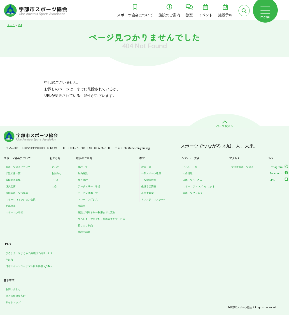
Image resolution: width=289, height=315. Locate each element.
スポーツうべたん (193, 179)
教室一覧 (146, 167)
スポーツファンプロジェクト (199, 186)
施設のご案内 (169, 14)
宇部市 (9, 259)
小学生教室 (147, 193)
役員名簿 (11, 186)
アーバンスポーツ (88, 193)
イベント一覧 (190, 167)
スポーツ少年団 (14, 212)
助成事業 (11, 205)
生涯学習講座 (148, 186)
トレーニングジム (88, 199)
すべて (55, 167)
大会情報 (188, 173)
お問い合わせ (13, 289)
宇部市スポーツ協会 (242, 167)
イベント (205, 14)
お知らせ (57, 173)
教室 (189, 14)
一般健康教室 (148, 179)
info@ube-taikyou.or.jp (137, 148)
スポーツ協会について (135, 14)
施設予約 (225, 14)
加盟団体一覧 (13, 173)
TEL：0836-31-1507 (74, 148)
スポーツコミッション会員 (20, 199)
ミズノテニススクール (153, 199)
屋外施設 (83, 179)
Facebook (276, 173)
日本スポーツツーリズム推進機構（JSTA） (29, 266)
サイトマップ (13, 302)
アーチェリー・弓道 (89, 186)
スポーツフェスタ (193, 193)
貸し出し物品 (85, 225)
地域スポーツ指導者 (17, 193)
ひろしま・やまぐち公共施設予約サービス (101, 218)
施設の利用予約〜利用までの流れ (96, 212)
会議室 (81, 205)
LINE (272, 179)
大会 (54, 186)
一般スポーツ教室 (151, 173)
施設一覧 (83, 167)
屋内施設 (83, 173)
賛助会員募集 (13, 179)
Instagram (276, 167)
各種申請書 (84, 232)
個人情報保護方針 (16, 295)
